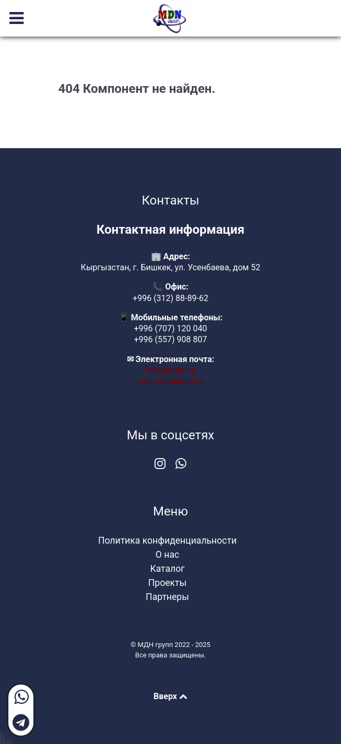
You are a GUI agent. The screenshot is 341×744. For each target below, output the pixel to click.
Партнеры (167, 597)
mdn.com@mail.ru (170, 381)
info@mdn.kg (170, 370)
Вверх (170, 696)
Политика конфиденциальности (167, 540)
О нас (167, 554)
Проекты (167, 583)
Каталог (167, 568)
